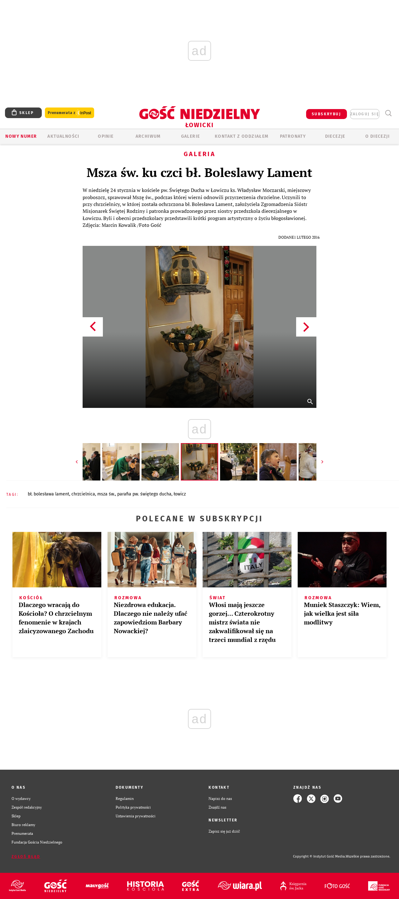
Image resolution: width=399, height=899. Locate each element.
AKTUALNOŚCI (63, 136)
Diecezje (335, 136)
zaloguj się (364, 114)
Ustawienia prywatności (136, 816)
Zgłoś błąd (26, 856)
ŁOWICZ (180, 494)
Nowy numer (21, 136)
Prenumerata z (69, 113)
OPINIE (105, 136)
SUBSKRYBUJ (326, 114)
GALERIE (190, 136)
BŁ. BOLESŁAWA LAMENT (48, 494)
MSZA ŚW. (106, 494)
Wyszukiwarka (388, 113)
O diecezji (377, 136)
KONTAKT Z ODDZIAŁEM (242, 136)
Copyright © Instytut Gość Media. (319, 856)
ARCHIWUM (148, 136)
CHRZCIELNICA (83, 494)
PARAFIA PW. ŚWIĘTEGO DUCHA (144, 494)
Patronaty (293, 136)
